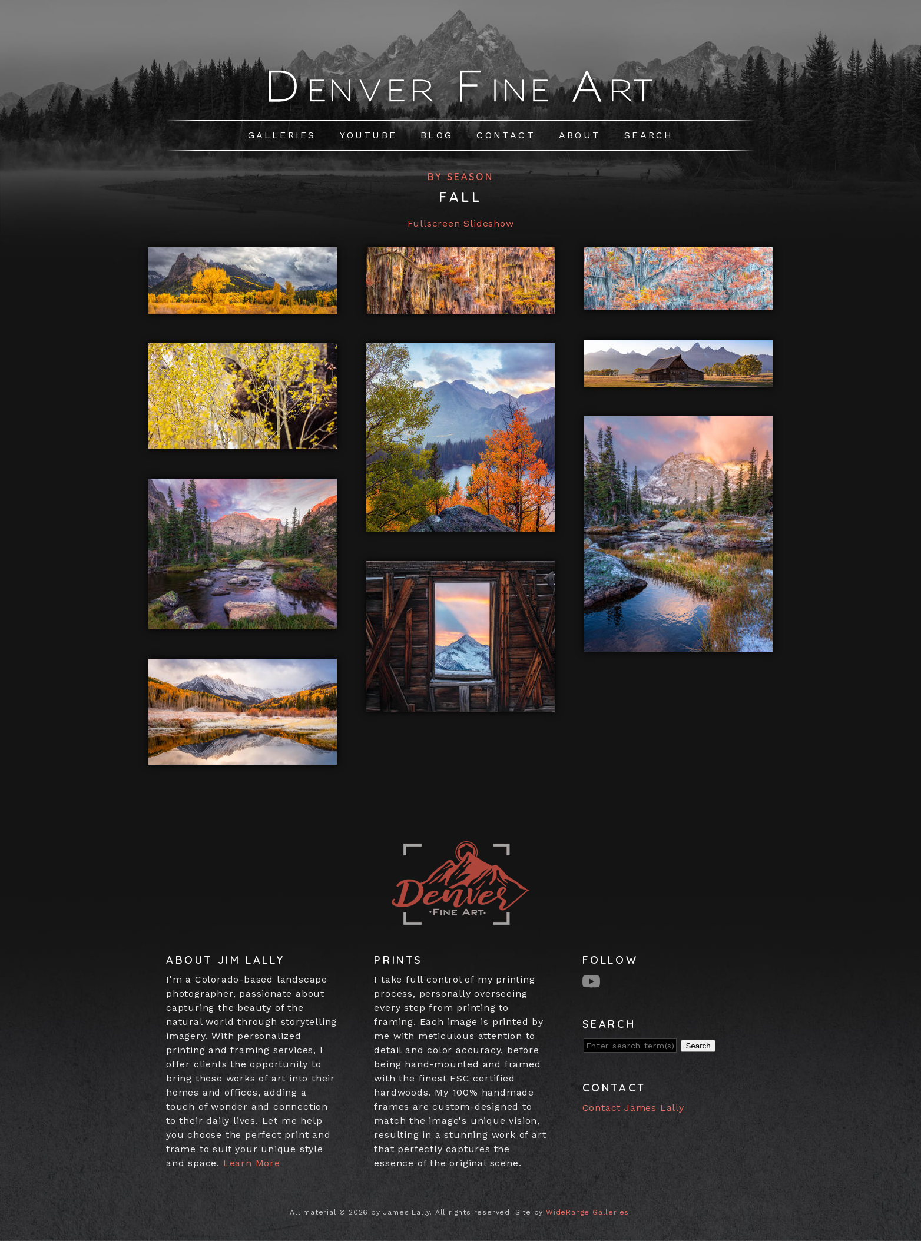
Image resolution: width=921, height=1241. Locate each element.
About (580, 135)
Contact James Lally (633, 1107)
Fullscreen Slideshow (461, 223)
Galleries (282, 135)
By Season (460, 176)
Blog (436, 135)
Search (648, 135)
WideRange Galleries (587, 1212)
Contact (505, 135)
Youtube (368, 135)
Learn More (251, 1163)
